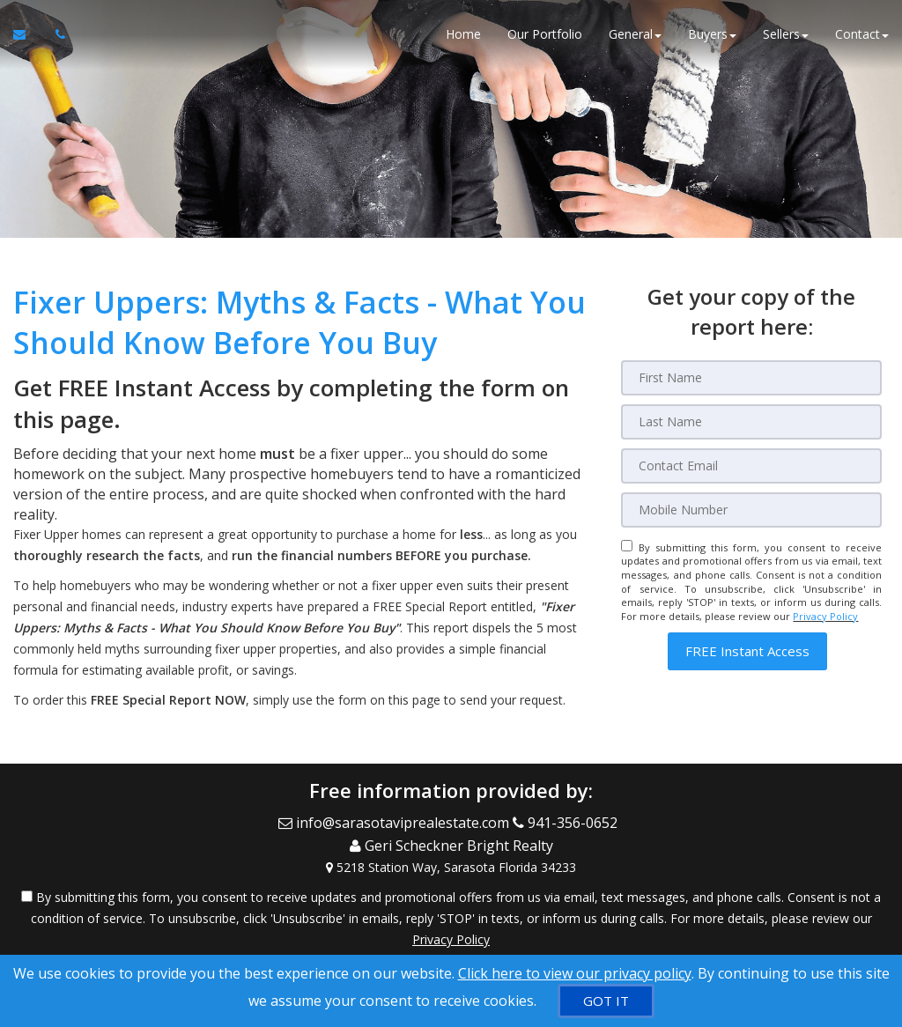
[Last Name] (751, 422)
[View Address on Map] (451, 863)
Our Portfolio (544, 34)
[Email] (751, 466)
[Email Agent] (27, 35)
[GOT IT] (606, 1001)
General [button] (635, 34)
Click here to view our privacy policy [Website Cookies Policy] (574, 973)
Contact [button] (862, 34)
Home (463, 34)
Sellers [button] (786, 34)
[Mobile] (751, 510)
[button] (747, 651)
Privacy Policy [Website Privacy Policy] (825, 616)
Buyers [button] (712, 34)
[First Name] (751, 377)
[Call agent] (55, 35)
